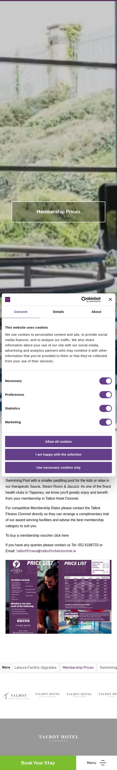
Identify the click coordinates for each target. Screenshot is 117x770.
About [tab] (96, 312)
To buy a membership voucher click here (37, 535)
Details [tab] (58, 312)
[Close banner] (110, 299)
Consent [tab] (20, 312)
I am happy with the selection (58, 454)
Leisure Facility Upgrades (36, 667)
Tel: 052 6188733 (85, 545)
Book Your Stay (38, 763)
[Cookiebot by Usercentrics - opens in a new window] (81, 299)
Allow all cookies (58, 441)
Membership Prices (78, 667)
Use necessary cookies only (58, 467)
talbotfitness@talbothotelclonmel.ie (46, 551)
